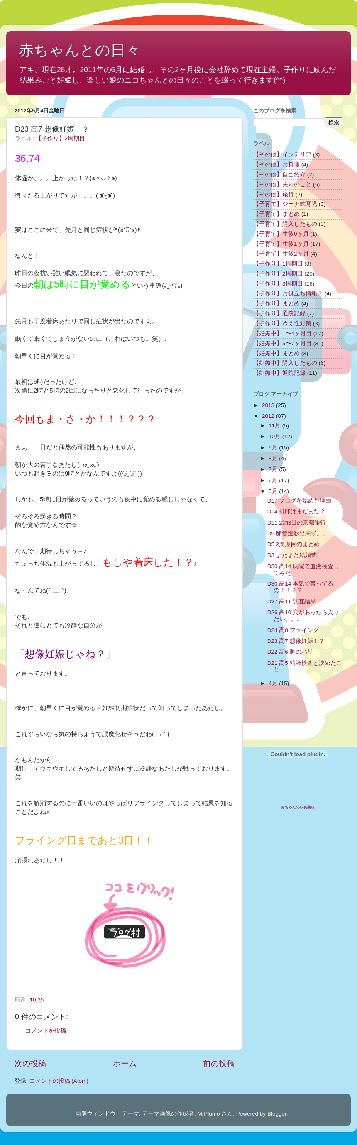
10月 (275, 436)
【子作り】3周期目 (278, 284)
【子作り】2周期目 (61, 138)
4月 (274, 683)
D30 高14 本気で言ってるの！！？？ (300, 587)
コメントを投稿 (45, 1031)
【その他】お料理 (276, 164)
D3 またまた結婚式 (292, 555)
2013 (269, 405)
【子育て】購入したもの (285, 224)
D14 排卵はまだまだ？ (296, 511)
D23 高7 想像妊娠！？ (296, 641)
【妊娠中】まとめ (276, 353)
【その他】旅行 (273, 194)
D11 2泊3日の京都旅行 (296, 523)
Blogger (276, 1114)
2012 (269, 416)
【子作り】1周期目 (278, 264)
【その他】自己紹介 (279, 174)
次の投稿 (30, 1063)
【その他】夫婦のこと (282, 184)
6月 (274, 480)
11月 (275, 425)
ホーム (125, 1063)
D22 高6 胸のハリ (290, 652)
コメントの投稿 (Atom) (58, 1081)
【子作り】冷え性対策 (282, 323)
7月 (274, 469)
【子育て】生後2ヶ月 (281, 254)
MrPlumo (209, 1114)
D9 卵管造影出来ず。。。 (300, 533)
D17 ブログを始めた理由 (299, 501)
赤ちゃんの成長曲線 (298, 807)
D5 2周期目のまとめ (293, 544)
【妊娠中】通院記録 (279, 373)
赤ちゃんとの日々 (79, 50)
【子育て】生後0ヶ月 (281, 234)
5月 (274, 491)
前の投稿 (219, 1063)
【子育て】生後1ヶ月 (281, 244)
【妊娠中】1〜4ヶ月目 (282, 333)
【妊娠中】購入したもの (285, 363)
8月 (274, 458)
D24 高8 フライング (293, 630)
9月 (274, 447)
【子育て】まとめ (276, 214)
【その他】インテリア (282, 154)
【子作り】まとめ (276, 303)
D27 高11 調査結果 (291, 601)
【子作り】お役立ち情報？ (288, 294)
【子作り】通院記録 (279, 313)
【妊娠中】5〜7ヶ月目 (282, 343)
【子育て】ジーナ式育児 (285, 204)
